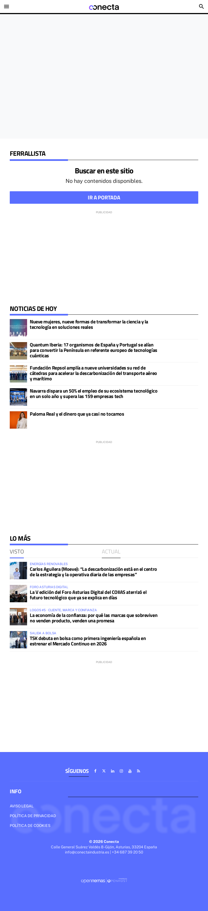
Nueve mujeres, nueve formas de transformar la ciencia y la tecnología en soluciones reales (89, 324)
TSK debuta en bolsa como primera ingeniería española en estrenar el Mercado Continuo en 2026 (88, 641)
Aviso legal (22, 806)
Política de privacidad (33, 816)
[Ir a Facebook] (95, 771)
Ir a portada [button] (104, 197)
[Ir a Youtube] (130, 771)
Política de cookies (30, 825)
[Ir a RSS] (138, 771)
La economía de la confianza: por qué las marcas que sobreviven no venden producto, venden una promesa (93, 617)
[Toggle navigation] (6, 6)
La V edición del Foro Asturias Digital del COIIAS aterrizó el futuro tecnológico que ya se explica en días (88, 594)
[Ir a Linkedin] (112, 771)
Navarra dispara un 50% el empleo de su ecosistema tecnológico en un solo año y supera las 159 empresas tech (94, 393)
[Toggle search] (201, 6)
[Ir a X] (104, 771)
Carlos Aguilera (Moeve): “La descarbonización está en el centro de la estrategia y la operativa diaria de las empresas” (93, 571)
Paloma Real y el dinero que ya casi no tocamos (77, 414)
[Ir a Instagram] (121, 771)
